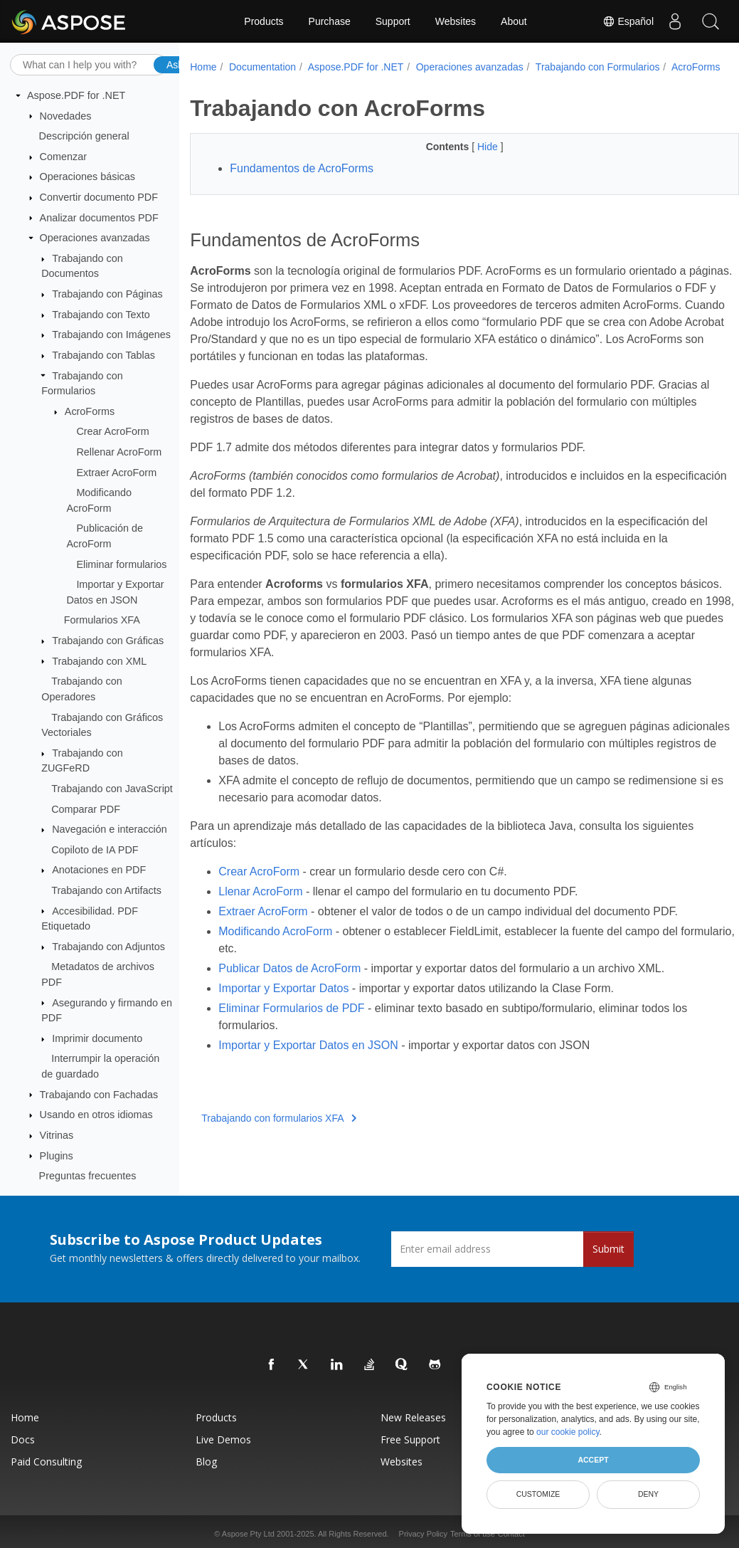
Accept (593, 1459)
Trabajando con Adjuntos (108, 946)
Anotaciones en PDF (99, 869)
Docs (23, 1439)
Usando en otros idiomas (96, 1114)
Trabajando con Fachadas (99, 1094)
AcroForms (90, 411)
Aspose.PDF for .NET (76, 95)
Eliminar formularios (121, 564)
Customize (538, 1494)
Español (628, 21)
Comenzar (63, 156)
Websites (455, 21)
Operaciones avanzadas (95, 237)
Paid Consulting (46, 1461)
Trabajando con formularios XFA (278, 1133)
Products (263, 21)
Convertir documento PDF (99, 197)
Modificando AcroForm (275, 946)
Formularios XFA (102, 620)
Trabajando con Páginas (107, 294)
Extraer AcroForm (116, 472)
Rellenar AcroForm (118, 452)
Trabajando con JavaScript (112, 788)
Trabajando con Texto (101, 314)
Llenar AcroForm (260, 906)
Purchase (330, 21)
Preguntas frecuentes (88, 1175)
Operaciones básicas (87, 176)
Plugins (56, 1156)
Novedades (66, 116)
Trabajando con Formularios (598, 67)
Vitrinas (57, 1135)
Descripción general (84, 136)
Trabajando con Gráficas (108, 640)
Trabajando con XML (99, 661)
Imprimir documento (97, 1038)
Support (393, 21)
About (514, 21)
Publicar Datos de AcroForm (289, 983)
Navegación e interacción (109, 829)
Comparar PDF (85, 809)
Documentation (262, 67)
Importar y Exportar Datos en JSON (308, 1060)
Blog (206, 1461)
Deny (648, 1494)
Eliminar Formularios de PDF (291, 1023)
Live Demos (223, 1439)
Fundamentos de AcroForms (301, 183)
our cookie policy (568, 1432)
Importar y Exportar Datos (283, 1003)
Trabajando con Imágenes (111, 334)
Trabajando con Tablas (103, 355)
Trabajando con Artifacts (106, 890)
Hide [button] (470, 161)
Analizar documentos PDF (99, 217)
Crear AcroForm (112, 431)
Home (203, 67)
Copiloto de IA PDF (94, 849)
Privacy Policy (423, 1533)
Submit (608, 1248)
